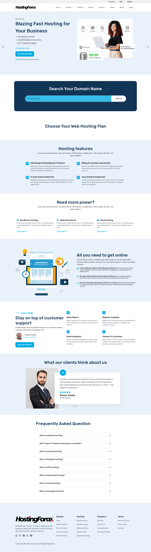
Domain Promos (61, 536)
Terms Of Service (123, 521)
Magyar (130, 2)
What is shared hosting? (51, 451)
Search (119, 99)
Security (102, 7)
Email (112, 7)
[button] (73, 406)
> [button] (148, 46)
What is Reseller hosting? (51, 459)
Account (112, 2)
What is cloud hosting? (50, 483)
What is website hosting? (51, 435)
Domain (69, 7)
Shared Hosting (82, 521)
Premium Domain (62, 532)
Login (131, 7)
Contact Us (101, 524)
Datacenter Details (103, 532)
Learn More (22, 231)
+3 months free (22, 48)
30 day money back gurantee (27, 59)
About (122, 7)
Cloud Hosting (81, 532)
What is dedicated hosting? (52, 475)
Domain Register (62, 524)
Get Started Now (25, 54)
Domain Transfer (62, 528)
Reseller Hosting (82, 524)
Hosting (80, 7)
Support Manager (30, 337)
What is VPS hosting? (49, 467)
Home (58, 7)
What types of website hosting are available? (61, 443)
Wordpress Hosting (83, 536)
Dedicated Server (83, 528)
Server (91, 7)
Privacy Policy (122, 524)
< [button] (3, 46)
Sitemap (121, 528)
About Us (100, 521)
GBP (121, 2)
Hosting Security (103, 528)
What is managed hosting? (52, 491)
